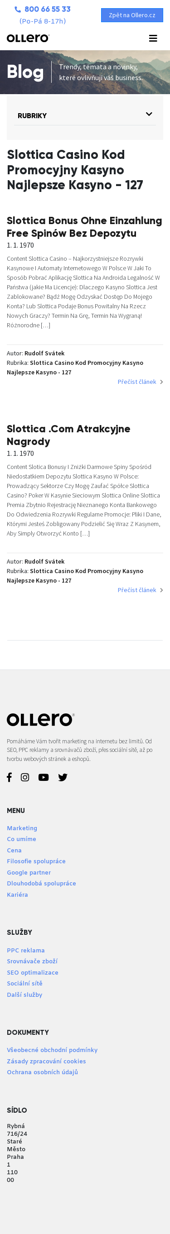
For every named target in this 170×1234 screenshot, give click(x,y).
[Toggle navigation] (153, 38)
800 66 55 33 (43, 9)
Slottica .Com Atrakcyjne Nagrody (69, 435)
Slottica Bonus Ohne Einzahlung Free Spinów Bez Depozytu (84, 226)
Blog (25, 72)
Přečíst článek (140, 382)
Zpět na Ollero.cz (132, 15)
